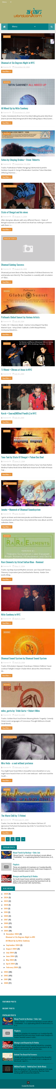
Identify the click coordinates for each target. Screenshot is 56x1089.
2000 (6, 983)
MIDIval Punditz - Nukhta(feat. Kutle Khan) (30, 1066)
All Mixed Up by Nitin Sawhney (14, 108)
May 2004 (10, 960)
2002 (6, 975)
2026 (6, 894)
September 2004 (13, 945)
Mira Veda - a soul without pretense (17, 763)
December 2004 (12, 934)
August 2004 (11, 949)
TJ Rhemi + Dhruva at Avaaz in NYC (16, 370)
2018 (6, 912)
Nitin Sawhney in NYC (10, 614)
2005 (6, 927)
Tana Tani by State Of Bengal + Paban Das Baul (22, 457)
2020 (6, 905)
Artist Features (10, 186)
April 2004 (10, 963)
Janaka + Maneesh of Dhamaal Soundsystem (21, 510)
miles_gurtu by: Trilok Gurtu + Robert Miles (20, 711)
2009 (6, 916)
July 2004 (10, 952)
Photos (7, 37)
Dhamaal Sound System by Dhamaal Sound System (24, 658)
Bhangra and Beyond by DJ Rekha (25, 876)
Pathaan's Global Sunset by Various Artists (20, 317)
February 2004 (12, 967)
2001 (6, 979)
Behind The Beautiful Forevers (25, 1054)
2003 (6, 972)
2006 (6, 923)
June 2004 (10, 956)
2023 (6, 901)
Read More (6, 71)
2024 (6, 897)
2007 (6, 919)
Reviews (7, 82)
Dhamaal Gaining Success (12, 265)
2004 (6, 930)
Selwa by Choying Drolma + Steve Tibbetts (20, 160)
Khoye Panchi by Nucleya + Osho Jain (26, 852)
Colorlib (31, 1086)
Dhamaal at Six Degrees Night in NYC (18, 63)
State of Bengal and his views (14, 212)
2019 (6, 908)
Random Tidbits (10, 239)
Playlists (16, 864)
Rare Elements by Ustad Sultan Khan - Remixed (22, 562)
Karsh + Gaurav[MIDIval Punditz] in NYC (18, 413)
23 (18, 839)
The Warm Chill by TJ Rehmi (13, 816)
